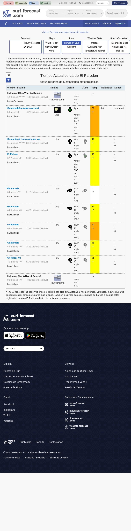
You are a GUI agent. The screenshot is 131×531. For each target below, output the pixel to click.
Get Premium (119, 3)
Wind (51, 50)
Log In (64, 3)
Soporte (40, 441)
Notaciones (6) (119, 47)
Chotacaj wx (14, 258)
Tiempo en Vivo (71, 43)
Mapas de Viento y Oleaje (18, 376)
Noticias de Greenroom (16, 381)
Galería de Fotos (13, 387)
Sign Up (72, 3)
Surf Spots (17, 23)
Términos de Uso (11, 457)
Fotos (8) (119, 50)
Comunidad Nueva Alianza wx (23, 139)
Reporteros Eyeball (76, 381)
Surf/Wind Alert (95, 47)
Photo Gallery (92, 23)
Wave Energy (52, 47)
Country (51, 11)
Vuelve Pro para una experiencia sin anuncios (65, 32)
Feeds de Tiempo (75, 387)
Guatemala (13, 188)
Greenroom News (59, 23)
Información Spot (119, 43)
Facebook (9, 404)
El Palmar (12, 154)
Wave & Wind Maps (36, 23)
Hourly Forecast (32, 43)
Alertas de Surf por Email (79, 370)
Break (88, 11)
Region (69, 11)
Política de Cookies (58, 457)
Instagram (9, 409)
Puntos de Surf (11, 370)
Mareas (94, 43)
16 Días (28, 47)
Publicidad (25, 441)
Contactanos (56, 441)
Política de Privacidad (34, 457)
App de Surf (71, 376)
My (120, 23)
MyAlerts (107, 23)
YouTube (8, 420)
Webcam (71, 47)
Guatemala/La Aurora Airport (23, 108)
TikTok (7, 415)
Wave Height (52, 43)
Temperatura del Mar (95, 50)
